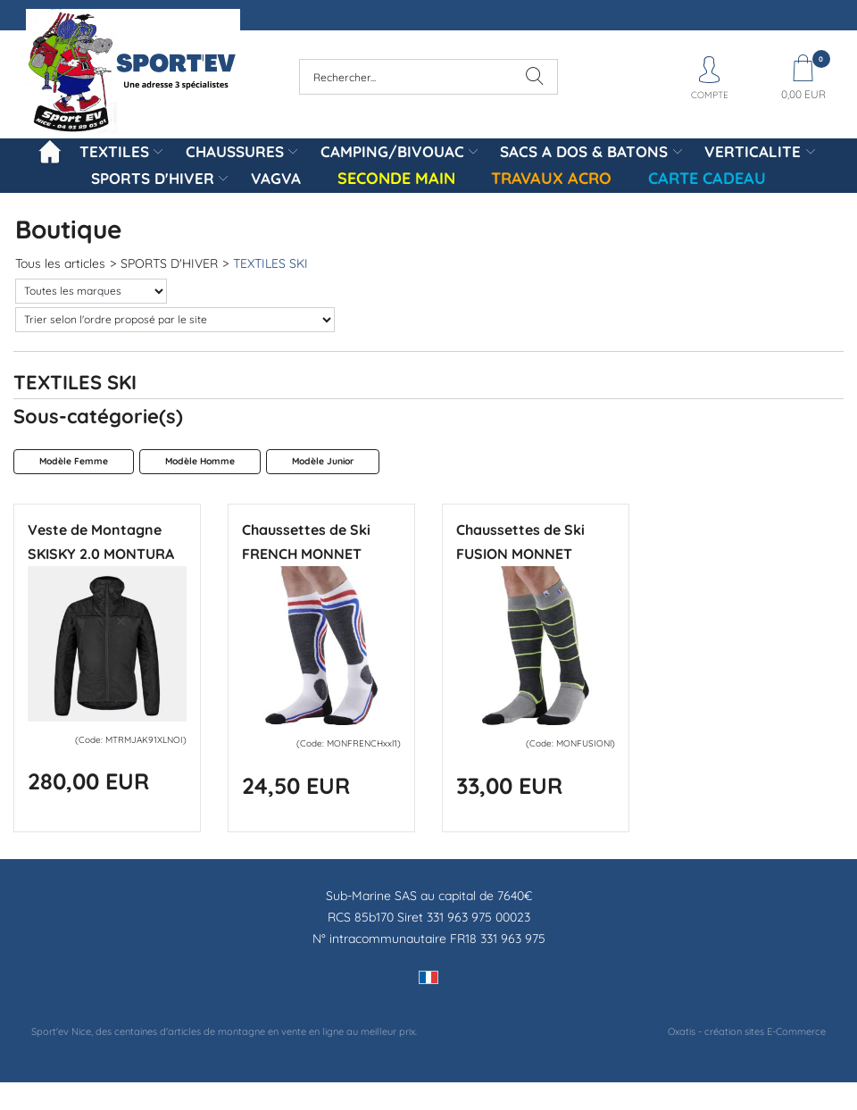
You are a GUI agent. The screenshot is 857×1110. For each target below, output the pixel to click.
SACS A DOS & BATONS (584, 151)
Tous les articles (60, 263)
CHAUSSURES (235, 151)
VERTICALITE (752, 151)
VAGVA (276, 178)
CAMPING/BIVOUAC (392, 151)
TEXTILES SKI (270, 263)
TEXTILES (114, 151)
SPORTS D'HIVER (152, 178)
